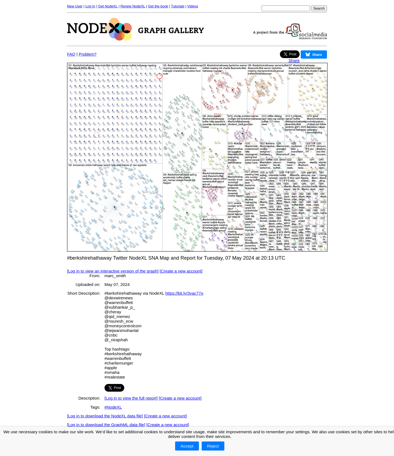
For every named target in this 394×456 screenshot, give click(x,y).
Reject (213, 446)
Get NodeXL (108, 6)
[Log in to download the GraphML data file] (106, 424)
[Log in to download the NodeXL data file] (105, 416)
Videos (192, 6)
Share (294, 60)
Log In (90, 6)
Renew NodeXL (132, 6)
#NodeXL (113, 407)
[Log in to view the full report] (131, 398)
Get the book (158, 6)
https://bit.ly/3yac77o (184, 293)
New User (75, 6)
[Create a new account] (181, 271)
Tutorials (177, 6)
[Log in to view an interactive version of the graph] (112, 271)
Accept (187, 446)
